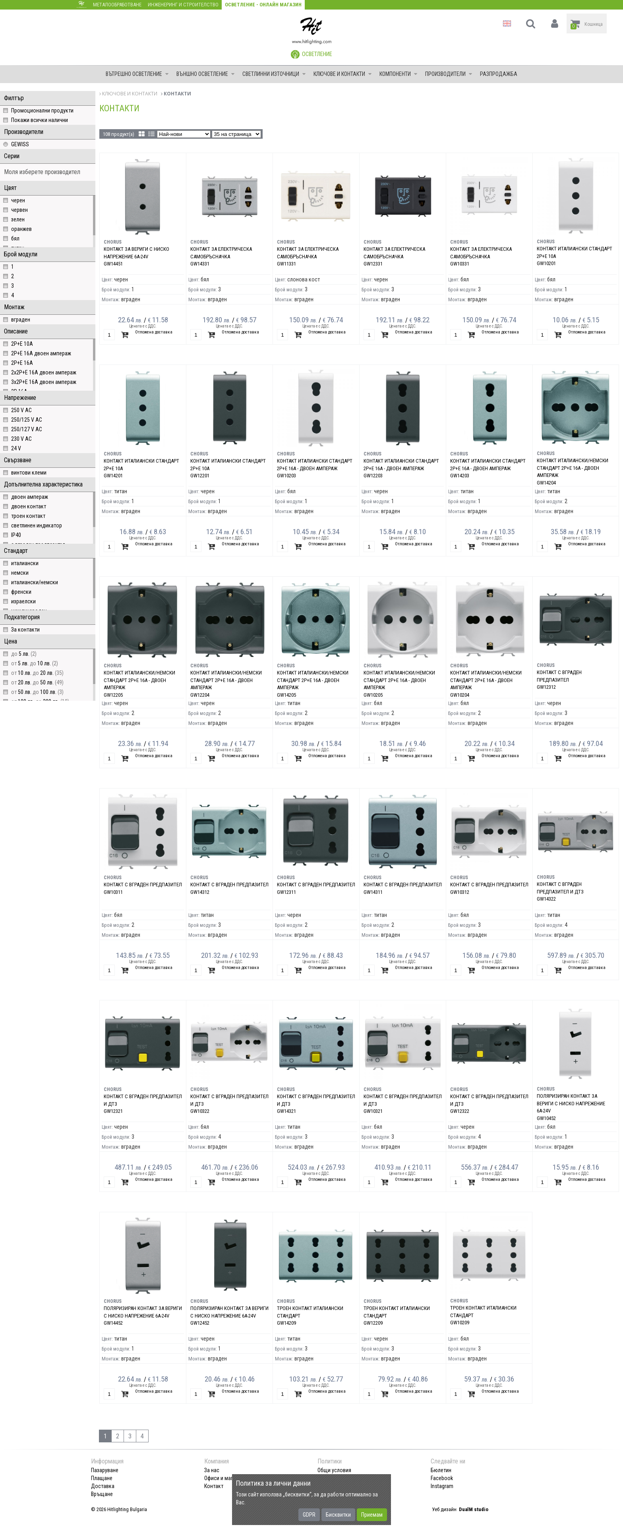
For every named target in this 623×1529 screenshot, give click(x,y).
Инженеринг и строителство (183, 5)
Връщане (102, 1494)
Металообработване (117, 5)
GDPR (309, 1515)
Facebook (442, 1478)
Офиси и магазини (225, 1478)
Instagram (442, 1486)
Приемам (372, 1515)
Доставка (102, 1486)
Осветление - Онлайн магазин (263, 5)
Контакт (213, 1486)
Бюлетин (441, 1470)
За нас (211, 1470)
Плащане (101, 1478)
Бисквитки (338, 1515)
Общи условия (334, 1470)
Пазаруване (104, 1470)
